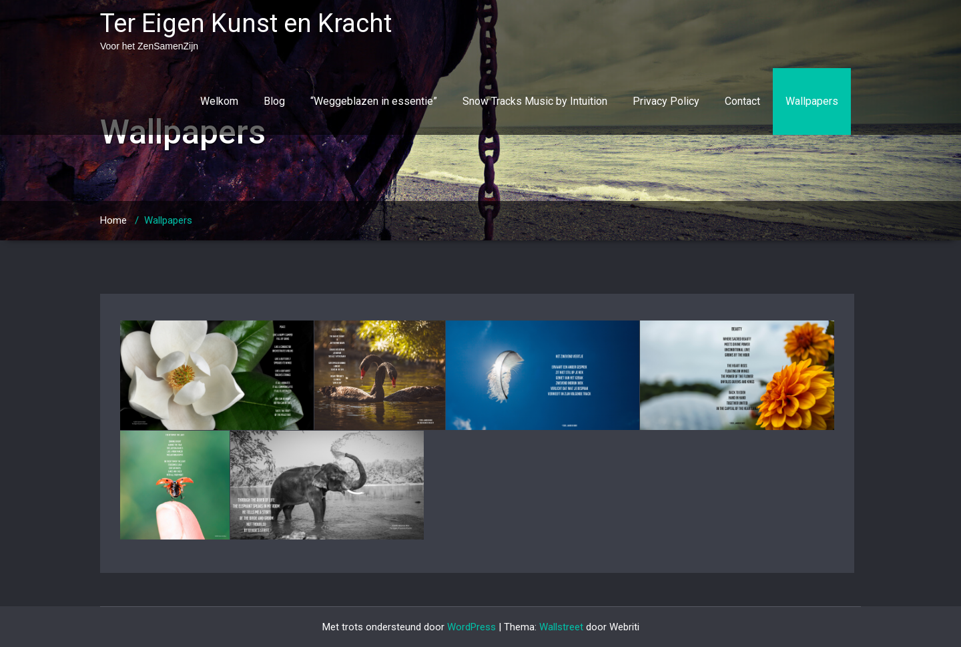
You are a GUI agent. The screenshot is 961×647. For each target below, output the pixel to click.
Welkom (219, 101)
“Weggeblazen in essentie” (373, 101)
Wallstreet (561, 627)
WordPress (471, 627)
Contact (742, 101)
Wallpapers (811, 101)
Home (113, 220)
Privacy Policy (666, 101)
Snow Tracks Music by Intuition (534, 101)
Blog (274, 101)
